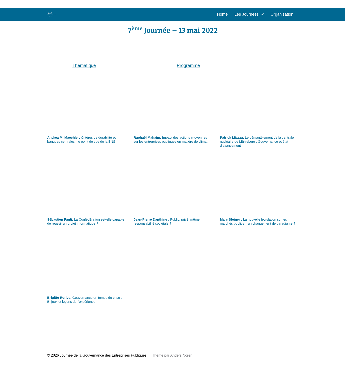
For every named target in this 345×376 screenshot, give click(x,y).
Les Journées (246, 14)
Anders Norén (181, 355)
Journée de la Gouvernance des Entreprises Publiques (103, 355)
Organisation (281, 14)
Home (222, 14)
